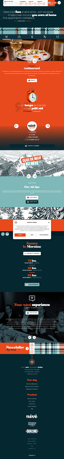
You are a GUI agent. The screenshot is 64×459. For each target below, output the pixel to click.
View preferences (44, 234)
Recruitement (32, 441)
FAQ (32, 409)
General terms (32, 443)
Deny (32, 234)
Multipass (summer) (32, 389)
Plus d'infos (32, 197)
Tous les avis (32, 313)
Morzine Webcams (32, 384)
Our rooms (32, 401)
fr (49, 2)
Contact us (32, 403)
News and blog (32, 398)
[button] (49, 222)
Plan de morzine (32, 284)
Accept (20, 234)
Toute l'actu (32, 202)
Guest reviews (32, 406)
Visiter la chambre (32, 146)
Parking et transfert (32, 253)
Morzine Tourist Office (32, 386)
